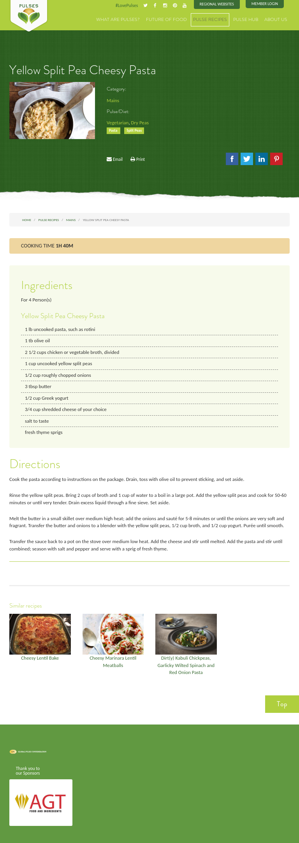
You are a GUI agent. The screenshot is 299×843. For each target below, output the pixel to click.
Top (282, 697)
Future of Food (177, 19)
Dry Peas (139, 122)
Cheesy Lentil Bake (40, 653)
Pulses (28, 16)
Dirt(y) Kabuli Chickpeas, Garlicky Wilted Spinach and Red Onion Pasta (186, 660)
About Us (277, 19)
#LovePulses (129, 5)
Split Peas (133, 129)
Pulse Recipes (216, 19)
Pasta (113, 129)
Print (140, 158)
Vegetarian (117, 122)
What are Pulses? (133, 19)
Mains (113, 100)
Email (118, 158)
